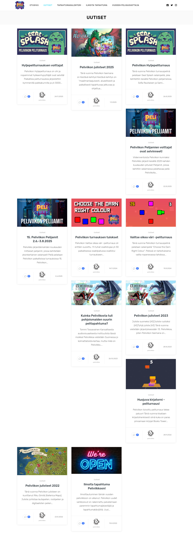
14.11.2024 (113, 268)
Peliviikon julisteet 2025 (97, 67)
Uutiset (48, 5)
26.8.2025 (167, 96)
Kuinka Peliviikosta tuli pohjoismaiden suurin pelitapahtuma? (97, 319)
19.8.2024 (167, 268)
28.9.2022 (168, 435)
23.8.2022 (59, 517)
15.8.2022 (113, 523)
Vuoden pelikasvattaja (125, 5)
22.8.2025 (167, 186)
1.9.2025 (113, 102)
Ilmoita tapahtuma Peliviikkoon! (97, 486)
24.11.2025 (59, 96)
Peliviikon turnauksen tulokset (96, 237)
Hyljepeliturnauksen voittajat (42, 65)
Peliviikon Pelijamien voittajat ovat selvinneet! (151, 149)
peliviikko (42, 100)
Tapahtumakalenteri (69, 5)
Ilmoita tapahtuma (96, 5)
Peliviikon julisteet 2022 (42, 485)
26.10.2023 (113, 359)
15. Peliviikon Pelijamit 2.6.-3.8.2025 (42, 239)
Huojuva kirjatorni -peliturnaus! (151, 401)
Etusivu (34, 5)
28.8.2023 (167, 347)
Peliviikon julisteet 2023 (151, 315)
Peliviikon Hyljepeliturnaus (151, 65)
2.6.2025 (58, 276)
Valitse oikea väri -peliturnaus (151, 237)
